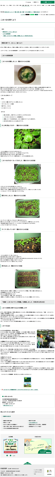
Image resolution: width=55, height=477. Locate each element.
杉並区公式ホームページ (9, 8)
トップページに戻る (38, 466)
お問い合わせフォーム (8, 402)
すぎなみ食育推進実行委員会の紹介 (11, 425)
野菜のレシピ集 (6, 419)
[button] (28, 2)
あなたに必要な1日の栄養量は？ (10, 421)
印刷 (36, 11)
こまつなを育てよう (33, 419)
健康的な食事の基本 (7, 417)
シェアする (23, 11)
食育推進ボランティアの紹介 (35, 423)
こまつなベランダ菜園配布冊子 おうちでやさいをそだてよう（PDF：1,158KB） (20, 386)
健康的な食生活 (37, 8)
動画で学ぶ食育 (32, 417)
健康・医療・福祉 (18, 8)
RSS (35, 471)
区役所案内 (49, 471)
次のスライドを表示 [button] (10, 452)
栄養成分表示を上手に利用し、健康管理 (37, 421)
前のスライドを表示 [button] (7, 452)
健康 (23, 8)
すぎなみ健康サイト (29, 8)
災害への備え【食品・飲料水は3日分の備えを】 (13, 423)
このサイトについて (38, 468)
